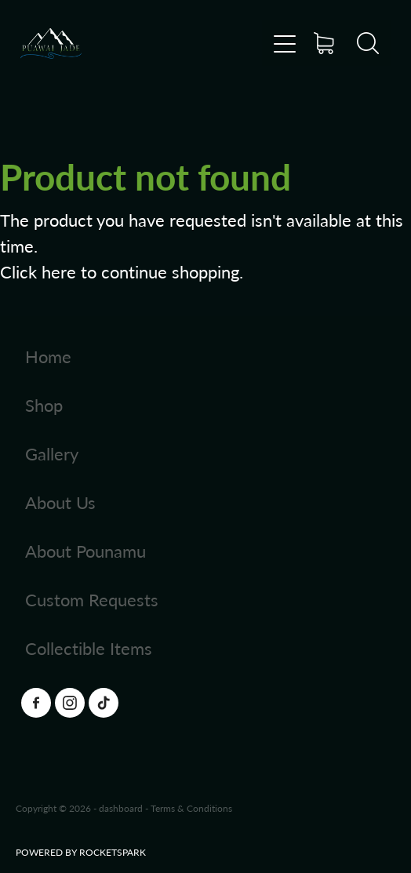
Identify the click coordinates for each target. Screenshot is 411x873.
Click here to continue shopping (119, 271)
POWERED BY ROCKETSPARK (81, 852)
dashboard (121, 808)
